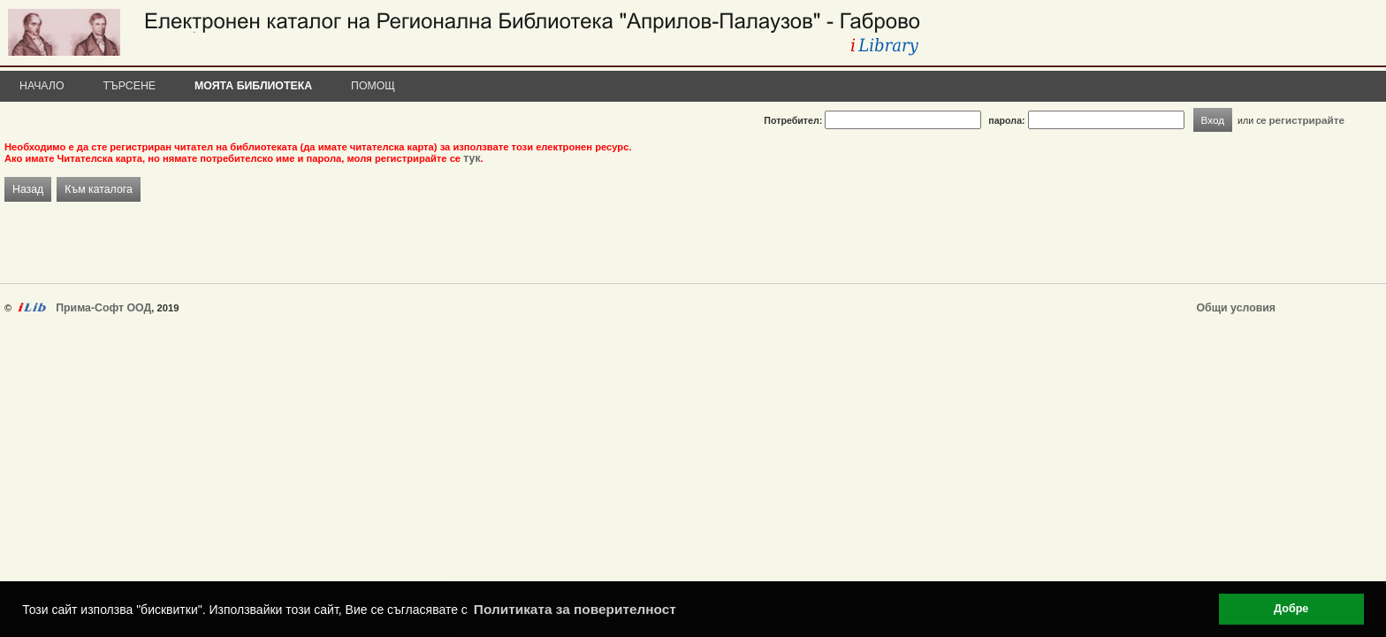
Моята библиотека (253, 86)
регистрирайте (1306, 120)
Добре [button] (1291, 608)
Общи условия (1236, 308)
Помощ (373, 86)
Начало (42, 86)
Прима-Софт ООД (103, 308)
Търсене (129, 86)
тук (471, 158)
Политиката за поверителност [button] (575, 609)
